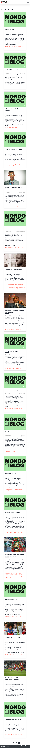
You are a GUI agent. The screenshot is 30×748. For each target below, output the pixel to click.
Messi (21, 734)
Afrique (6, 616)
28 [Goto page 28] (13, 742)
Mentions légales (24, 745)
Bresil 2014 (7, 46)
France (16, 408)
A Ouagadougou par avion (10, 473)
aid (5, 368)
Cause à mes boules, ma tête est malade (13, 149)
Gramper (18, 734)
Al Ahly (6, 127)
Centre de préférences (23, 747)
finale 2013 (12, 127)
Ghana (14, 576)
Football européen (9, 656)
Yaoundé (7, 48)
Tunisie (10, 577)
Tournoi (7, 249)
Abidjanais (10, 529)
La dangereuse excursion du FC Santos (13, 719)
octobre (15, 206)
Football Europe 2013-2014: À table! (12, 637)
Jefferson (21, 286)
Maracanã (17, 287)
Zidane (12, 165)
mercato (15, 656)
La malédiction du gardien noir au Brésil (13, 269)
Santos (10, 735)
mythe (6, 288)
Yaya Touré (19, 532)
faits (8, 206)
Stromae (19, 206)
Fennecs (10, 451)
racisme (9, 288)
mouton (21, 368)
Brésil (10, 408)
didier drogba (8, 531)
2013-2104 (6, 654)
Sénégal (15, 532)
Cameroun (11, 46)
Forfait (15, 247)
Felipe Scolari (17, 284)
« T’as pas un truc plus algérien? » (12, 351)
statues (6, 165)
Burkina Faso (10, 489)
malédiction (12, 287)
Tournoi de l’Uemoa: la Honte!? (11, 228)
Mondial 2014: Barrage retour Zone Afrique (14, 70)
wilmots (12, 410)
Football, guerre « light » (10, 431)
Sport (9, 410)
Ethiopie (7, 576)
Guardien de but (16, 286)
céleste (9, 283)
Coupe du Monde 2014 (15, 574)
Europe (9, 616)
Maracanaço (22, 287)
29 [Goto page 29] (16, 742)
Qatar (20, 164)
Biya (5, 329)
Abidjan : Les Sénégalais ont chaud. (12, 512)
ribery (6, 410)
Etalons (20, 450)
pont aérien (7, 490)
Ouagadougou (20, 489)
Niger (22, 247)
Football (22, 46)
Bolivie (6, 164)
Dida (13, 284)
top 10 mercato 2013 (9, 618)
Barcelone (10, 734)
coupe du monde (16, 46)
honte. (19, 247)
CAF (12, 87)
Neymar (6, 735)
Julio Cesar (7, 287)
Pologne (17, 164)
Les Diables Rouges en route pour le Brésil (14, 390)
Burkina (9, 450)
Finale (8, 247)
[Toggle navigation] (27, 2)
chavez (9, 164)
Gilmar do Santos (8, 286)
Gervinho (11, 532)
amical (6, 734)
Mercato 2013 (18, 616)
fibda (13, 368)
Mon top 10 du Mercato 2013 (11, 599)
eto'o (12, 329)
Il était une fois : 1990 (9, 29)
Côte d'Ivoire (19, 529)
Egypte (20, 574)
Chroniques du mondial (15, 283)
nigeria (22, 576)
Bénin (6, 247)
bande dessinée (9, 368)
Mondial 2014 (19, 87)
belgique (6, 408)
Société (17, 288)
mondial (20, 408)
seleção (13, 288)
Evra (6, 206)
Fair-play (7, 451)
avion (6, 489)
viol (10, 165)
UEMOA (10, 249)
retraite (19, 329)
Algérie (6, 450)
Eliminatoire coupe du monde (16, 531)
